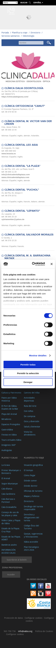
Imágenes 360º (8, 445)
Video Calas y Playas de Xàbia (10, 522)
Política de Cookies (44, 631)
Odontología (28, 35)
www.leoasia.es (8, 153)
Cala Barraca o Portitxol (8, 500)
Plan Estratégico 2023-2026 (31, 548)
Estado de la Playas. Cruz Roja (10, 530)
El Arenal (5, 478)
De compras (29, 416)
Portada (5, 32)
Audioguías (6, 450)
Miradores (6, 419)
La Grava (5, 465)
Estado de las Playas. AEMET (11, 538)
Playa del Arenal (9, 414)
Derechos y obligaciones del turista (31, 517)
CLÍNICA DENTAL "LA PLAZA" (22, 166)
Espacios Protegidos (10, 424)
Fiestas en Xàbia (9, 434)
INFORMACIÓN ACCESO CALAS (8, 551)
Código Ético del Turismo (31, 527)
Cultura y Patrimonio (11, 392)
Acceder (11, 574)
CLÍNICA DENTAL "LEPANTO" (22, 211)
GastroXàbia (7, 429)
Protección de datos (13, 617)
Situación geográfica (33, 465)
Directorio (36, 32)
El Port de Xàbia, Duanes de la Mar (9, 407)
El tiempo (28, 470)
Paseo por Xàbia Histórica (9, 399)
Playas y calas (9, 457)
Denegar (27, 382)
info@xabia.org (25, 631)
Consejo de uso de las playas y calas (10, 514)
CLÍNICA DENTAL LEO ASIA (21, 145)
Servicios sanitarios (10, 35)
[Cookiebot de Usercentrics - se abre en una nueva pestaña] (33, 264)
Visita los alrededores (29, 433)
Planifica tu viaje (19, 32)
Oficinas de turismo (33, 490)
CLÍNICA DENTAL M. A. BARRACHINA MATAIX (27, 257)
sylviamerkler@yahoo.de (12, 219)
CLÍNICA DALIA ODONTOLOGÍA (23, 88)
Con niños (28, 411)
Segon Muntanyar (9, 483)
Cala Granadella (8, 507)
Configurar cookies (34, 617)
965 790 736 (10, 631)
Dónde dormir (30, 485)
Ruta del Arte (30, 405)
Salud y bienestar (32, 426)
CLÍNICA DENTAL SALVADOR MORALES (28, 234)
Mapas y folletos (31, 496)
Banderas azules (9, 544)
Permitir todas (28, 364)
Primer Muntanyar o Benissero (11, 472)
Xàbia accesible (31, 541)
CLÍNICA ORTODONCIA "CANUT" (24, 106)
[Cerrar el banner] (51, 264)
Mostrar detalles (38, 355)
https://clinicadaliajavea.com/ (14, 97)
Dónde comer (30, 480)
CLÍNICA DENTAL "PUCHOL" (21, 189)
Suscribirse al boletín (17, 559)
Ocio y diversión (31, 421)
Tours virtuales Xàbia (11, 439)
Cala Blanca (6, 488)
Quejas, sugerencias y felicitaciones (33, 535)
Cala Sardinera (8, 493)
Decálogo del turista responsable (33, 508)
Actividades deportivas (29, 399)
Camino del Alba (31, 392)
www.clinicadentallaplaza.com (15, 177)
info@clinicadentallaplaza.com (15, 174)
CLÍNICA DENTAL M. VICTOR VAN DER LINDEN (28, 122)
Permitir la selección (28, 373)
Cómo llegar (29, 475)
